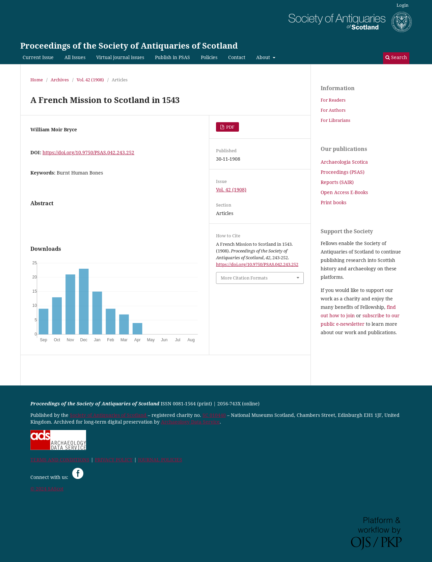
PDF (230, 127)
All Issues (74, 57)
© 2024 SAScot (46, 488)
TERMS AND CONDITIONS (59, 459)
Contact (236, 57)
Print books (333, 202)
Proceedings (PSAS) (342, 172)
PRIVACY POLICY (114, 459)
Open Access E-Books (344, 192)
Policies (209, 57)
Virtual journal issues (120, 57)
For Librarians (335, 120)
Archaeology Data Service (190, 422)
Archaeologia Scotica (344, 162)
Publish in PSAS (172, 57)
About (263, 57)
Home (36, 80)
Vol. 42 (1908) (90, 80)
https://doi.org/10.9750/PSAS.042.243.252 (88, 152)
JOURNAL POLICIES (160, 459)
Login (402, 5)
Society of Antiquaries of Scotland (109, 415)
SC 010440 (214, 415)
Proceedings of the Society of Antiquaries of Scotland (129, 45)
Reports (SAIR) (337, 182)
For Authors (333, 110)
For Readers (333, 100)
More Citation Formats (244, 278)
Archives (60, 80)
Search (396, 57)
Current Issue (38, 57)
